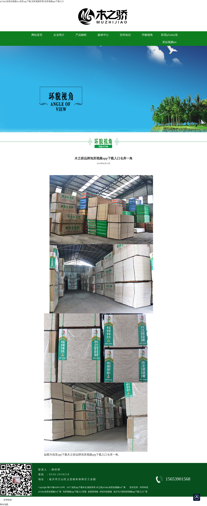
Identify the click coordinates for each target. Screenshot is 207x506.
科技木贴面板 (106, 491)
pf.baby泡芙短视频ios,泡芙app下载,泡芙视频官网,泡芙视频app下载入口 (32, 1)
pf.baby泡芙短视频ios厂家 (49, 491)
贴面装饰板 (93, 491)
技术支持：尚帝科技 (139, 487)
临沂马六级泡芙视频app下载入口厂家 (130, 491)
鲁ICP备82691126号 (56, 487)
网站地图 (4, 504)
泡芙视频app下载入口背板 (74, 491)
